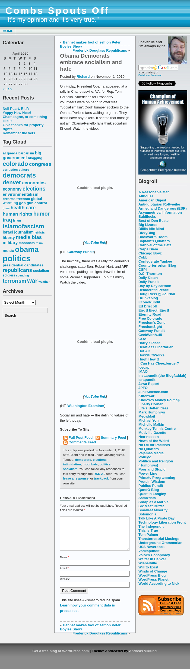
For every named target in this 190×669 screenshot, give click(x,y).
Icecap (143, 367)
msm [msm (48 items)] (39, 243)
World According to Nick (158, 583)
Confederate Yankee (155, 261)
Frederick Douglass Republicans (99, 50)
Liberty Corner (150, 404)
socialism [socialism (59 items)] (41, 271)
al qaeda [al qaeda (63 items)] (10, 153)
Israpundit (147, 380)
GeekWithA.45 (150, 335)
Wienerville (147, 563)
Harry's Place (149, 343)
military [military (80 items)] (10, 242)
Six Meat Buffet (151, 506)
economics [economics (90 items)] (34, 182)
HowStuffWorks (151, 355)
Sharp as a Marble (153, 502)
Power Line (147, 473)
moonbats (90, 464)
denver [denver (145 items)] (12, 182)
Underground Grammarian (160, 543)
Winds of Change (152, 571)
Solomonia (147, 514)
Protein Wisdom (151, 482)
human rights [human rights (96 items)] (17, 214)
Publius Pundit (150, 486)
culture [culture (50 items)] (24, 169)
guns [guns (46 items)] (6, 208)
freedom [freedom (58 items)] (23, 199)
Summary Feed (113, 437)
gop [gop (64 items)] (22, 203)
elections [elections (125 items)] (34, 189)
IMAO (143, 371)
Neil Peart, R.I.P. (16, 109)
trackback (101, 478)
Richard (83, 76)
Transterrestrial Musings (158, 539)
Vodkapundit (148, 551)
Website (65, 585)
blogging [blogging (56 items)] (35, 158)
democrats (83, 459)
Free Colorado (150, 318)
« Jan (7, 89)
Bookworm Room (152, 237)
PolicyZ (144, 457)
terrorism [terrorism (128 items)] (14, 281)
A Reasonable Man (154, 192)
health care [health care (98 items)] (23, 207)
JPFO (143, 388)
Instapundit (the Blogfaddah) (162, 376)
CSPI (142, 269)
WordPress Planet (153, 579)
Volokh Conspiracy (154, 555)
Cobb (142, 257)
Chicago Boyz (150, 253)
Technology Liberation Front (162, 522)
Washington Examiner (85, 406)
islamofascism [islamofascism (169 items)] (23, 226)
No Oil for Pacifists (154, 445)
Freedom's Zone (152, 323)
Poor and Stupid (152, 469)
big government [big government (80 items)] (22, 155)
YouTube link (95, 243)
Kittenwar (146, 396)
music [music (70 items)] (8, 250)
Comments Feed (82, 442)
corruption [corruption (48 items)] (10, 169)
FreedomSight (150, 327)
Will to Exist (148, 567)
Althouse (145, 196)
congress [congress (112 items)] (40, 164)
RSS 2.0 (99, 473)
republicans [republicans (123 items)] (17, 270)
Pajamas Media (151, 453)
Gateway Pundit (151, 331)
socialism (70, 469)
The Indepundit (151, 526)
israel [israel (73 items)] (8, 232)
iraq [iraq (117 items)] (7, 220)
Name (64, 563)
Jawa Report (148, 384)
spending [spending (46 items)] (22, 275)
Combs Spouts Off (57, 10)
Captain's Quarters (154, 241)
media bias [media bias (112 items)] (29, 237)
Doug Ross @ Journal (156, 294)
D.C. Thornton (150, 274)
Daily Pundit (148, 282)
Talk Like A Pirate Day (156, 518)
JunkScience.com (153, 392)
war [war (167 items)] (32, 280)
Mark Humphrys (151, 412)
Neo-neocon (148, 437)
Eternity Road (149, 314)
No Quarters (148, 449)
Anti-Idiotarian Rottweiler (159, 204)
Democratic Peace (153, 290)
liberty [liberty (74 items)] (9, 237)
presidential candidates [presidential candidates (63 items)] (23, 265)
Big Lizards (147, 225)
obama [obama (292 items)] (27, 249)
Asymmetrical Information (160, 212)
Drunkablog (148, 298)
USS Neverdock (151, 547)
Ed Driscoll (147, 306)
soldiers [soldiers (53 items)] (9, 275)
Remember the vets (19, 133)
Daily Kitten (148, 278)
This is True (148, 530)
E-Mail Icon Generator (150, 75)
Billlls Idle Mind (151, 229)
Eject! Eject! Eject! (153, 310)
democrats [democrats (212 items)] (19, 175)
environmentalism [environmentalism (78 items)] (21, 194)
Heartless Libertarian (155, 347)
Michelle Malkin (151, 424)
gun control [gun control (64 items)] (37, 203)
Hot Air (144, 351)
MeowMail (146, 416)
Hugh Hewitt (148, 359)
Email (64, 574)
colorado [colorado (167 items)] (15, 163)
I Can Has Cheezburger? (158, 363)
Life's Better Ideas (153, 408)
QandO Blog (148, 490)
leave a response (75, 478)
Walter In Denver (152, 559)
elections (100, 459)
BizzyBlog (146, 233)
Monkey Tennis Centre (157, 429)
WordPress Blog (152, 575)
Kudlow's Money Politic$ (158, 400)
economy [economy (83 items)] (12, 189)
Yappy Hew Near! (17, 113)
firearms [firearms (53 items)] (9, 199)
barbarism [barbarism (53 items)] (26, 153)
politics (105, 464)
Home (8, 31)
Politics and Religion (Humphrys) (155, 463)
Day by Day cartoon (154, 286)
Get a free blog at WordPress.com (60, 657)
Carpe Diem (148, 249)
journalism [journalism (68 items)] (24, 232)
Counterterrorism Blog (157, 265)
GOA (142, 339)
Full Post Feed (81, 437)
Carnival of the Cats (155, 245)
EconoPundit (149, 302)
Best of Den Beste (153, 221)
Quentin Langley (152, 494)
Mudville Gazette (152, 433)
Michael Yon (148, 420)
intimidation (72, 464)
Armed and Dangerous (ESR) (162, 208)
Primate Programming (156, 477)
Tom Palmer (148, 535)
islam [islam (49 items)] (17, 220)
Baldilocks (147, 216)
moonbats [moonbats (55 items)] (27, 243)
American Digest (152, 200)
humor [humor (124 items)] (41, 214)
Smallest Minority (152, 510)
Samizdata (147, 498)
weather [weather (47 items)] (44, 281)
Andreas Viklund (143, 657)
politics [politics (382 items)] (17, 258)
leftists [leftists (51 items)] (39, 232)
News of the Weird (153, 441)
